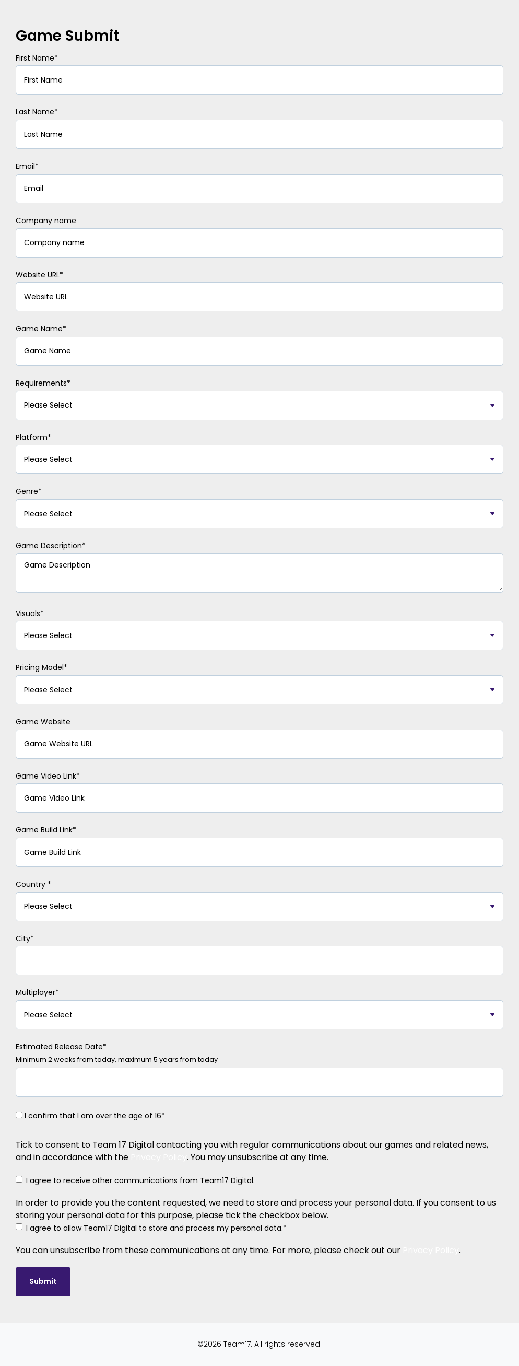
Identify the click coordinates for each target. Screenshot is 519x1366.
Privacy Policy (159, 1157)
